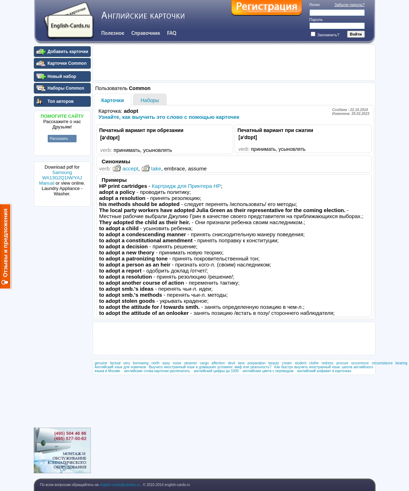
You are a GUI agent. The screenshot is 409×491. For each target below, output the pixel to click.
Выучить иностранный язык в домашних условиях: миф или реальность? (210, 367)
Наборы (150, 100)
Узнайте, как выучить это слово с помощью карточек (169, 117)
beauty (273, 363)
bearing (401, 363)
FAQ (172, 33)
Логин (314, 4)
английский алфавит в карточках (324, 371)
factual (115, 363)
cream (287, 363)
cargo (204, 363)
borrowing (140, 363)
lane (241, 363)
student (300, 363)
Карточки (112, 100)
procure (342, 363)
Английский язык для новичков (120, 367)
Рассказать (59, 139)
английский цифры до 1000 (216, 371)
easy (166, 363)
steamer (190, 363)
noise (177, 363)
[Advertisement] (62, 316)
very (127, 363)
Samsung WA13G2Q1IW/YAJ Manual (60, 178)
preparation (256, 363)
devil (231, 363)
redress (327, 363)
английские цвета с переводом (268, 371)
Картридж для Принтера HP (186, 186)
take (151, 168)
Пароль (316, 19)
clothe (314, 363)
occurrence (360, 363)
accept (125, 168)
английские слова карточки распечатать (157, 371)
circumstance (382, 363)
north (155, 363)
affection (218, 363)
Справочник (145, 33)
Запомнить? (325, 35)
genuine (101, 363)
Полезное (113, 33)
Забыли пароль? (350, 4)
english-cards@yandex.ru (120, 485)
